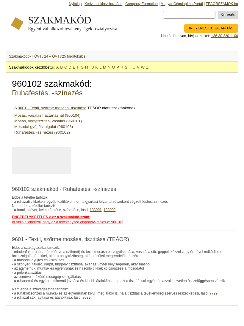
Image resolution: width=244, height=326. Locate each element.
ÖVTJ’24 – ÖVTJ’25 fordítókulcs (59, 56)
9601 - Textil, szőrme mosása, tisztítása (52, 108)
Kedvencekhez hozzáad (103, 4)
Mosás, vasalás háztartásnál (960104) (47, 115)
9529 (86, 297)
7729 (213, 293)
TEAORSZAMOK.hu (222, 4)
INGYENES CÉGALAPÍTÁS (211, 28)
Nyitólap (75, 4)
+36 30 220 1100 (224, 36)
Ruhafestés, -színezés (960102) (42, 132)
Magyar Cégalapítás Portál (182, 4)
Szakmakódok (20, 56)
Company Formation (141, 4)
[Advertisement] (86, 161)
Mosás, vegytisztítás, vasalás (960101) (48, 121)
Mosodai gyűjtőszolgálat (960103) (43, 126)
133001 (95, 210)
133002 (109, 210)
